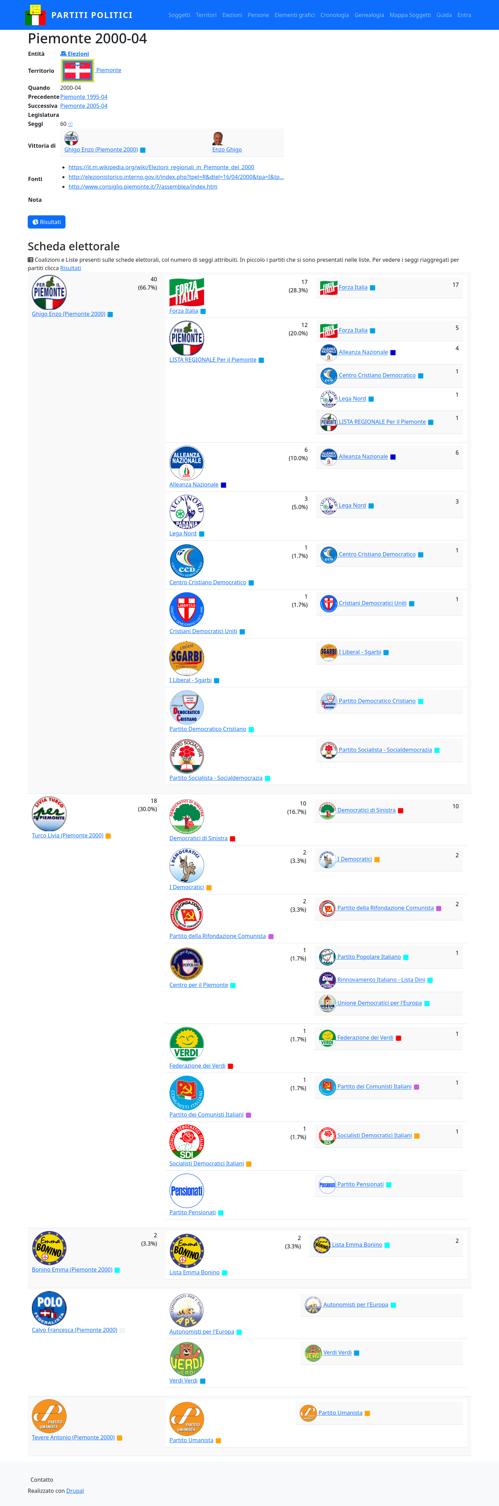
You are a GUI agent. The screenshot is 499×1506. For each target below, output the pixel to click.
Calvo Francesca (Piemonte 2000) (74, 1330)
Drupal (75, 1491)
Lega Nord (352, 399)
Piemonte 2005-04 (83, 106)
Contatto (41, 1479)
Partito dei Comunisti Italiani (206, 1114)
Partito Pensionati (192, 1212)
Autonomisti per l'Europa (201, 1331)
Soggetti (179, 15)
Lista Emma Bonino (194, 1272)
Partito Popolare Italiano (369, 957)
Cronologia (335, 15)
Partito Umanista (191, 1440)
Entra (464, 15)
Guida (444, 15)
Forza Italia (183, 311)
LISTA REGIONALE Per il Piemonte (212, 359)
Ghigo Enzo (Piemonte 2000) (101, 149)
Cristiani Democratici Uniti (203, 631)
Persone (258, 15)
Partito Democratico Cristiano (207, 729)
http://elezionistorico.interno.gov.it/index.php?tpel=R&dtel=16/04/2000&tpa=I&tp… (176, 177)
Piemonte (108, 70)
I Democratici (186, 887)
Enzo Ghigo (227, 149)
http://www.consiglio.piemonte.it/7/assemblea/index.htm (143, 186)
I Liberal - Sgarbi (190, 680)
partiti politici (92, 14)
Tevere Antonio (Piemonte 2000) (73, 1437)
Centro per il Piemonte (198, 985)
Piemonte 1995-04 (83, 97)
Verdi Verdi (183, 1380)
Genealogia (369, 15)
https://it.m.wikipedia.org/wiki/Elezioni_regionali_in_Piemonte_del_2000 (161, 167)
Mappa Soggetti (410, 15)
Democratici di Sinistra (198, 838)
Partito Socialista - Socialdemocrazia (216, 778)
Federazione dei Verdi (197, 1065)
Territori (206, 15)
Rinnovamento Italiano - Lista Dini (381, 980)
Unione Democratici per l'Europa (380, 1003)
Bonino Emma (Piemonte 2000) (72, 1269)
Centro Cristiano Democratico (377, 375)
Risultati (46, 222)
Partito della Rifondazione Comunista (217, 936)
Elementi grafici (294, 15)
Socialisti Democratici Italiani (206, 1163)
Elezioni (232, 15)
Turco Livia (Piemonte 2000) (67, 835)
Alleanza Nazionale (363, 352)
